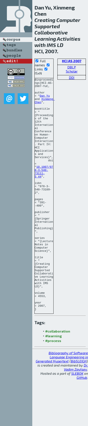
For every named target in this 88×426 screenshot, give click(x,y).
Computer (68, 20)
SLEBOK (77, 420)
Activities (68, 39)
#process (53, 387)
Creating (44, 20)
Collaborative (51, 32)
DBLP (71, 67)
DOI (71, 77)
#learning (53, 382)
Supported (47, 26)
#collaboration (57, 378)
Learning (45, 39)
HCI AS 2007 (71, 61)
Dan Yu (45, 99)
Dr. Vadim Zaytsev (76, 414)
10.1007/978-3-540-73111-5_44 (44, 190)
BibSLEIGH (79, 408)
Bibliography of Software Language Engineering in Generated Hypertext (62, 403)
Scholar (72, 71)
